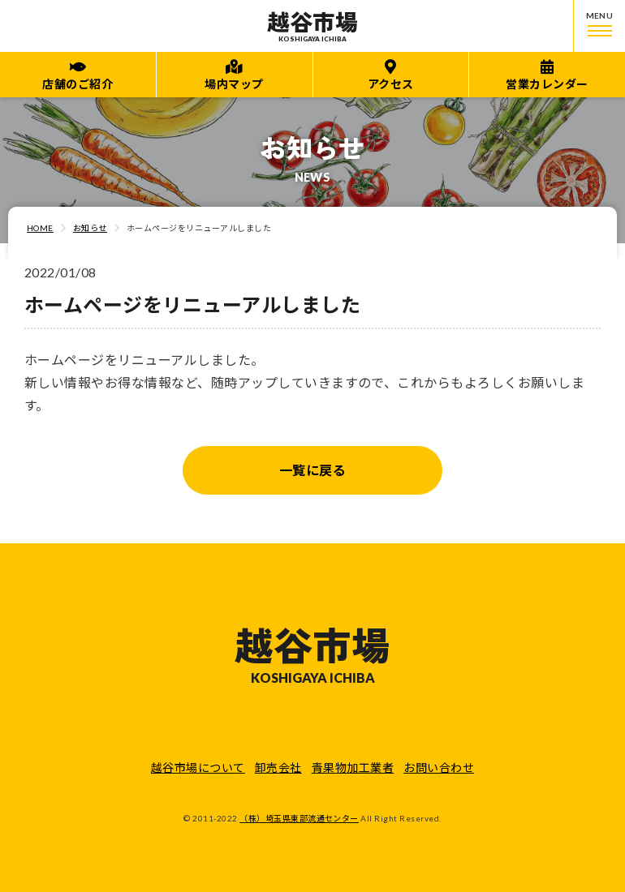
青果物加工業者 (353, 767)
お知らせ (90, 228)
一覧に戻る (312, 470)
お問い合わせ (438, 767)
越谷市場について (198, 767)
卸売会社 (278, 767)
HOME (40, 228)
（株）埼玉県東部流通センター (299, 818)
